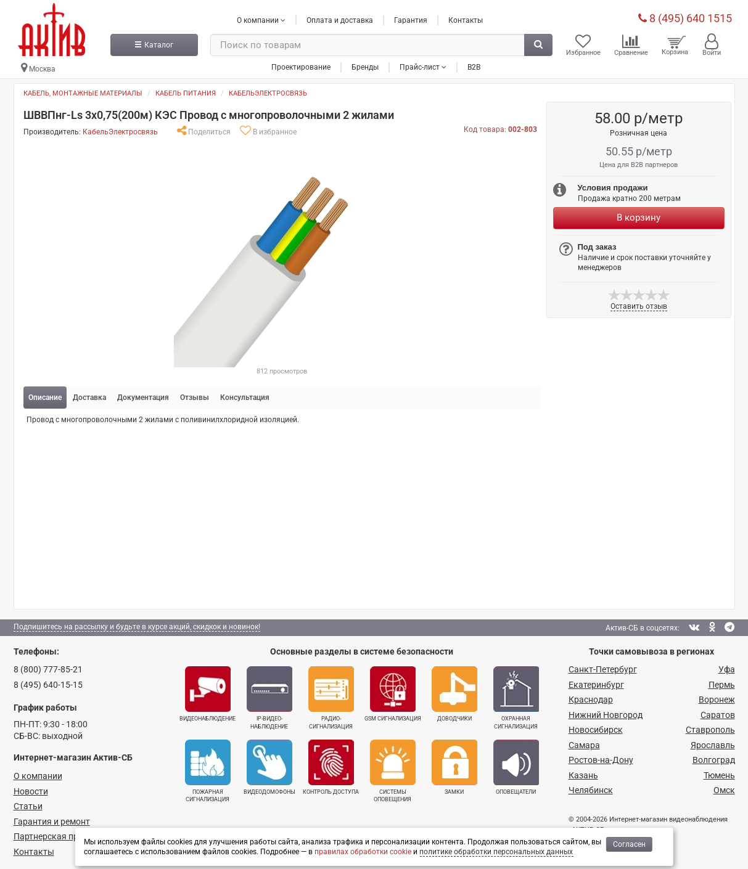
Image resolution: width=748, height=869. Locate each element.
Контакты (465, 20)
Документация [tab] (143, 397)
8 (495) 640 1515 (685, 18)
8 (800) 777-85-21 (48, 669)
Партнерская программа (64, 836)
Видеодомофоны (269, 767)
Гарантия (410, 20)
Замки (454, 767)
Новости (31, 791)
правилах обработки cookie (362, 851)
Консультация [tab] (244, 397)
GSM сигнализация (392, 694)
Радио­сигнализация (331, 697)
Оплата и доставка (339, 20)
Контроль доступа (331, 767)
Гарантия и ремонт (52, 821)
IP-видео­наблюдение (269, 697)
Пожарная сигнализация (208, 771)
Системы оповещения (393, 771)
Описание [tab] (45, 397)
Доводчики (454, 694)
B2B (473, 67)
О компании (38, 776)
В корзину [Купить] (638, 217)
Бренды (365, 67)
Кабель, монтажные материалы (82, 93)
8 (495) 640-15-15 (48, 685)
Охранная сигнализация (516, 697)
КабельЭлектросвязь (268, 93)
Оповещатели (516, 767)
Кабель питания (185, 93)
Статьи (28, 806)
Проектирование (301, 67)
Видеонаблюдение (207, 694)
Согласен (629, 844)
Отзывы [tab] (194, 397)
